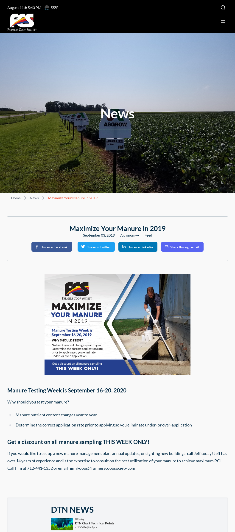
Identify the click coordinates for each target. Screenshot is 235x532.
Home (16, 198)
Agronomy (128, 235)
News (34, 198)
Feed (148, 235)
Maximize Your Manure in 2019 (73, 198)
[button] (51, 247)
